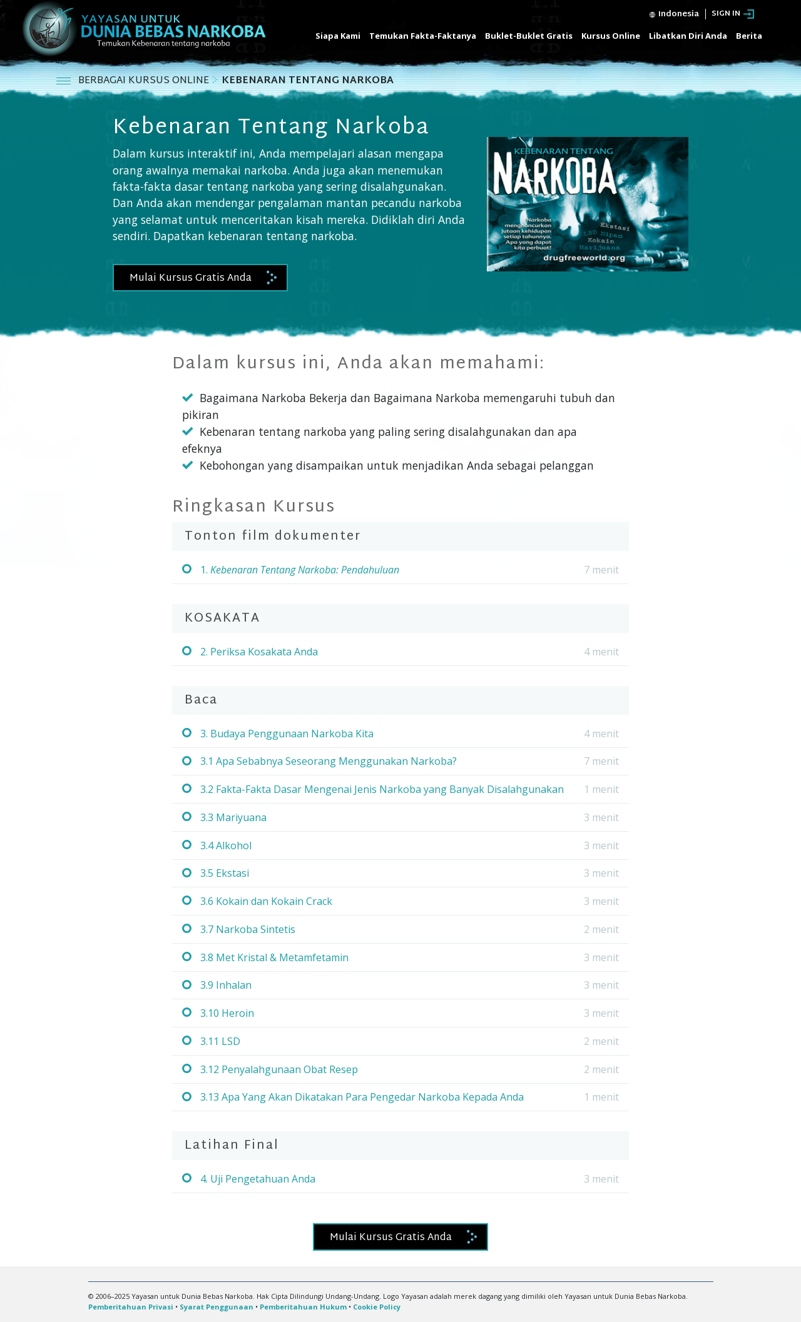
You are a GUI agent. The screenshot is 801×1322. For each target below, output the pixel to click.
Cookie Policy (376, 1306)
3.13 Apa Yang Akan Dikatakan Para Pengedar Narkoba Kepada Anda (362, 1097)
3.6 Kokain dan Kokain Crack (266, 901)
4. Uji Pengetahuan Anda (257, 1179)
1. (299, 570)
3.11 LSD (220, 1041)
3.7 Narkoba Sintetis (247, 929)
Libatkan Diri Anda (688, 35)
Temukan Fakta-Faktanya (422, 35)
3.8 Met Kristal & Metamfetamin (274, 957)
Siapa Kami (337, 35)
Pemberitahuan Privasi (130, 1306)
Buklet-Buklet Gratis (529, 35)
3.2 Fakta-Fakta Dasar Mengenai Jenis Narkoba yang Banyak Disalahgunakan (382, 789)
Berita (749, 35)
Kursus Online (610, 35)
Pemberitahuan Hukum (303, 1306)
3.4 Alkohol (226, 845)
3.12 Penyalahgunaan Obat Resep (279, 1069)
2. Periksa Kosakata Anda (259, 651)
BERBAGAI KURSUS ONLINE (145, 81)
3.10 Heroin (227, 1013)
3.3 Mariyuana (233, 817)
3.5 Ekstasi (224, 873)
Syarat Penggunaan (216, 1306)
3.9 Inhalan (226, 985)
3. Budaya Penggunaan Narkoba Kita (287, 733)
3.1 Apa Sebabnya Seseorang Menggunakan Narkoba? (328, 761)
